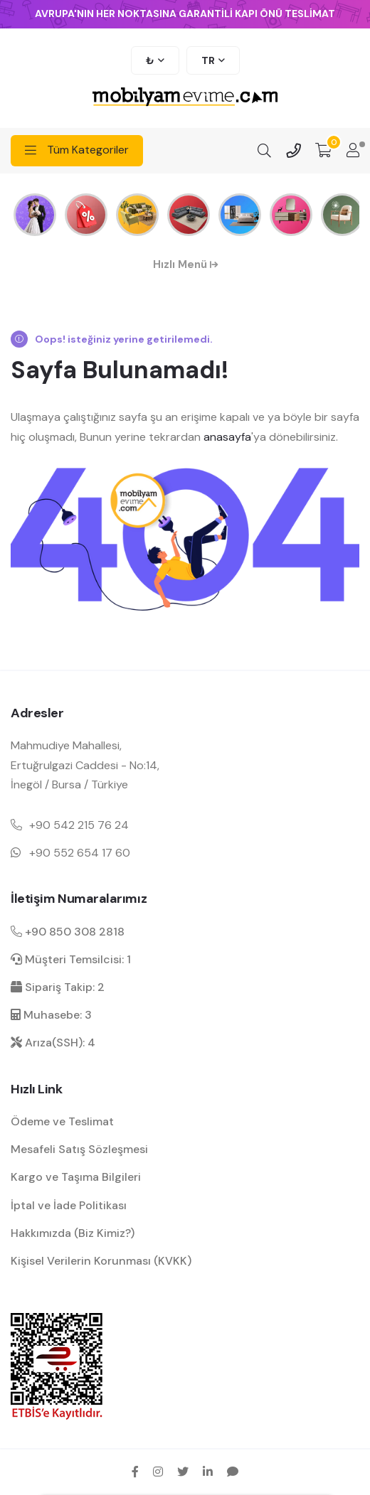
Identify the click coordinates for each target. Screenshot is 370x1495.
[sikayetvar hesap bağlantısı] (232, 1471)
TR (208, 60)
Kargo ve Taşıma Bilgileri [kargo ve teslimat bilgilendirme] (76, 1176)
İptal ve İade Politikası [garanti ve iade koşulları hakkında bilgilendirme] (69, 1205)
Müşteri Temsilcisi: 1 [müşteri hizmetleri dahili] (71, 959)
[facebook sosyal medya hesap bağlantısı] (135, 1471)
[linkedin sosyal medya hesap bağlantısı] (208, 1471)
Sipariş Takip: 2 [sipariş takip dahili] (58, 987)
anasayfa (227, 436)
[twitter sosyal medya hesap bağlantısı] (183, 1471)
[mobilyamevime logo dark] (185, 97)
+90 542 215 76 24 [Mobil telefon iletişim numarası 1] (79, 825)
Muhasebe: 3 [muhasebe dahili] (51, 1014)
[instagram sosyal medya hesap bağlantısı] (158, 1471)
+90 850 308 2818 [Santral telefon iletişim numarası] (68, 931)
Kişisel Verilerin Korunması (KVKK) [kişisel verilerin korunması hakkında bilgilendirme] (101, 1260)
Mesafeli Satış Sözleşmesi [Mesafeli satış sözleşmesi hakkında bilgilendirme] (79, 1149)
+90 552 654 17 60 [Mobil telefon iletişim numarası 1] (79, 852)
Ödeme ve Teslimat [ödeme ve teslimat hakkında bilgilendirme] (62, 1121)
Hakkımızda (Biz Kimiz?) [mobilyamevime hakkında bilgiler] (72, 1233)
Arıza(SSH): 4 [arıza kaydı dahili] (53, 1042)
